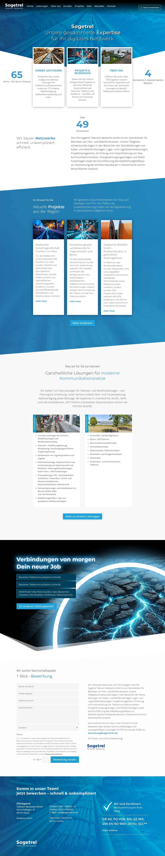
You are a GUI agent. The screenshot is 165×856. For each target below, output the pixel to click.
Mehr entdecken (82, 323)
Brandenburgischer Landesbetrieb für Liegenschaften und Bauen (81, 249)
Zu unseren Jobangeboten (36, 606)
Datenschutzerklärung (53, 754)
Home (30, 6)
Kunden (67, 6)
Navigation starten (24, 818)
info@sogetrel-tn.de (67, 812)
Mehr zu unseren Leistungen (82, 516)
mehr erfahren (110, 830)
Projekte (79, 6)
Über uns (56, 6)
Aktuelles (99, 6)
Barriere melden (57, 821)
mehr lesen (41, 301)
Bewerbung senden (64, 759)
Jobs (89, 6)
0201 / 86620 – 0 (67, 806)
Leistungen (42, 6)
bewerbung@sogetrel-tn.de (103, 733)
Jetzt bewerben (151, 7)
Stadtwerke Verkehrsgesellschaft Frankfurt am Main (47, 248)
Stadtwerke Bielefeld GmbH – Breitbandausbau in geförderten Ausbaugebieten (115, 251)
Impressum (54, 817)
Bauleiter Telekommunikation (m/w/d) (40, 577)
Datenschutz (66, 817)
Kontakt (111, 6)
